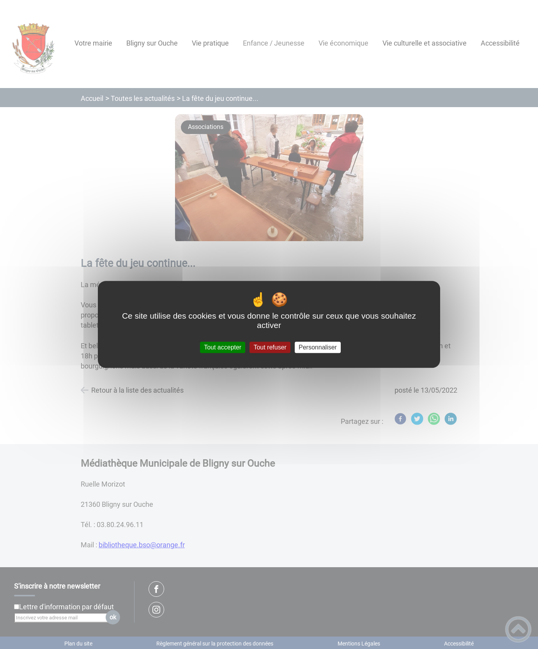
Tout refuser (269, 347)
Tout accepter (222, 347)
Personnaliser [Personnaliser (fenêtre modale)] (318, 347)
